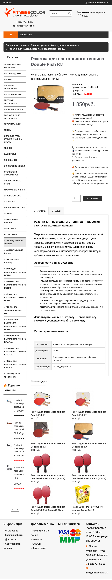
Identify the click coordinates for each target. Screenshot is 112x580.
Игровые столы (12, 196)
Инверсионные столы (12, 182)
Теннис (8, 148)
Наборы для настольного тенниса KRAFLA (15, 338)
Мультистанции (12, 124)
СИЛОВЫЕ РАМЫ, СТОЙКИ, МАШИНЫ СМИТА (13, 139)
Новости (37, 539)
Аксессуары (11, 234)
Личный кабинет (96, 2)
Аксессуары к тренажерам (12, 375)
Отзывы (56, 211)
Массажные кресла (15, 190)
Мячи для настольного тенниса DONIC (15, 272)
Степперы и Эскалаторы (11, 173)
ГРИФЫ (7, 130)
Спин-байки (10, 160)
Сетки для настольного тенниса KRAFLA (15, 364)
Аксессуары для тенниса (13, 242)
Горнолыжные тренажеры (12, 116)
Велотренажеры (13, 94)
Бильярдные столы (14, 207)
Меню (8, 2)
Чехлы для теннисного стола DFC (13, 310)
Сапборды (9, 202)
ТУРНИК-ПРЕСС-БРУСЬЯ (12, 221)
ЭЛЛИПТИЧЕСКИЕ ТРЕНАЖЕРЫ (12, 66)
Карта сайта (39, 548)
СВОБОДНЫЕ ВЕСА (13, 109)
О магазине (11, 530)
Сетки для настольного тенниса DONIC (15, 297)
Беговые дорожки (14, 73)
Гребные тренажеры (10, 101)
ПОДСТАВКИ (10, 228)
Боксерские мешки (14, 166)
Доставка (10, 539)
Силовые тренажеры (10, 86)
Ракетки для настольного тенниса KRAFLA (15, 351)
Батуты (8, 79)
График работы (14, 535)
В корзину (92, 198)
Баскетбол (10, 154)
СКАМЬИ (8, 213)
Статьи (37, 544)
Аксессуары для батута (13, 251)
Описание (40, 211)
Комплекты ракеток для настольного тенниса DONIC (15, 324)
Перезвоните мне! (24, 25)
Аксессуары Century (11, 261)
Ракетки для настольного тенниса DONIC (15, 284)
